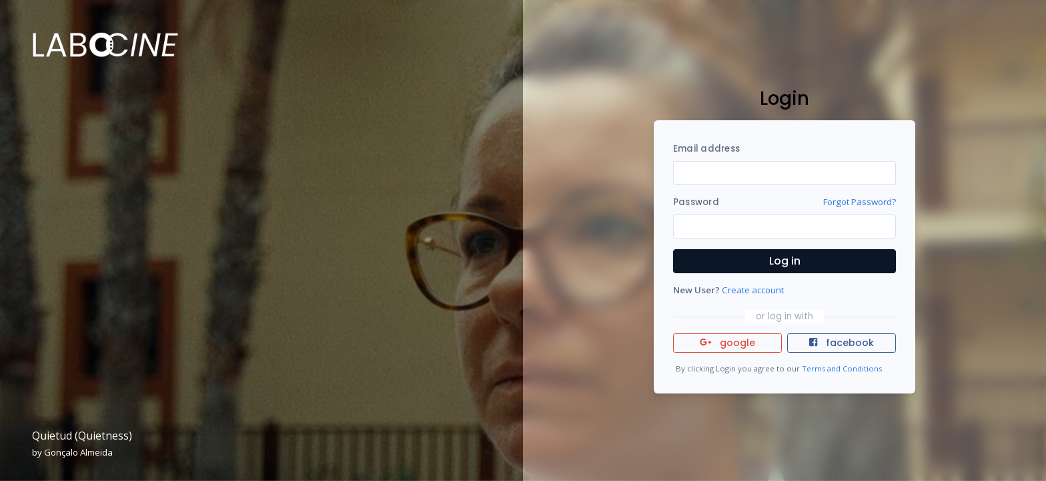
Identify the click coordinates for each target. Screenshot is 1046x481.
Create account (753, 290)
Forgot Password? (859, 202)
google (727, 342)
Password (696, 202)
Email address (706, 148)
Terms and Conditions (842, 368)
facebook (841, 342)
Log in (785, 261)
